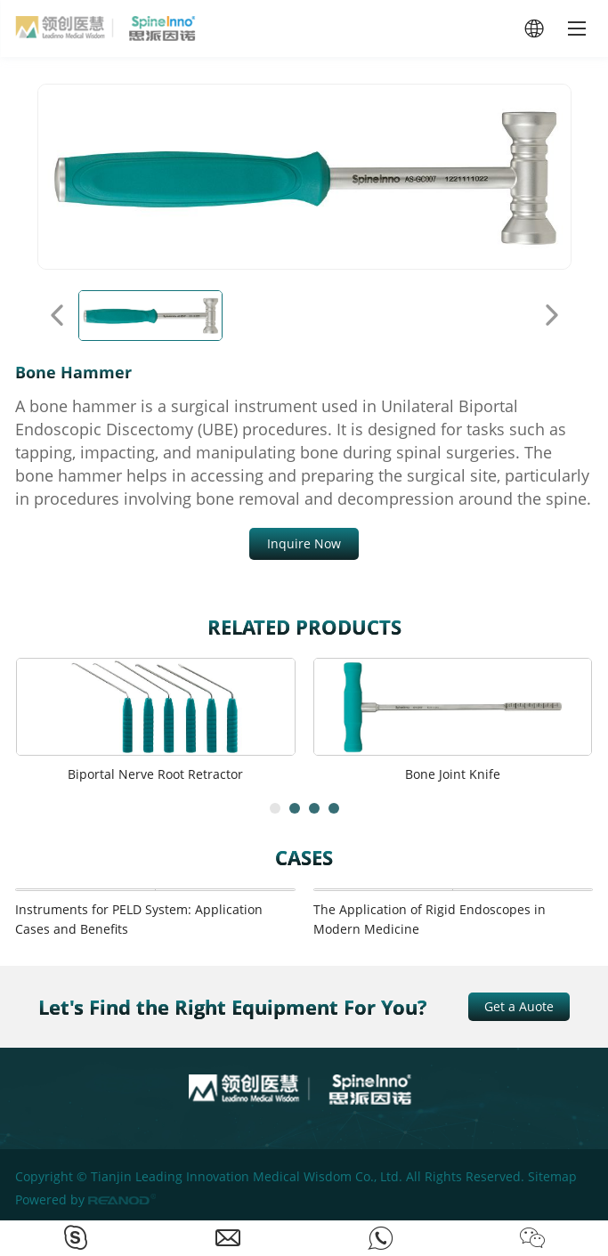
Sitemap (552, 1176)
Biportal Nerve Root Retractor (155, 774)
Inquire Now (304, 543)
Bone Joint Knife (452, 774)
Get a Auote (519, 1006)
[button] (275, 808)
